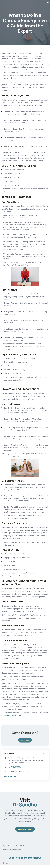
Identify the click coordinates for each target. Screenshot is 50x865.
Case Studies (21, 846)
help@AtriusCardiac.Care (18, 771)
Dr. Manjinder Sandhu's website (12, 716)
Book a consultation (25, 829)
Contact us (25, 741)
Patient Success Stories (12, 850)
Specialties (7, 846)
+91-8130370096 (14, 767)
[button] (47, 3)
